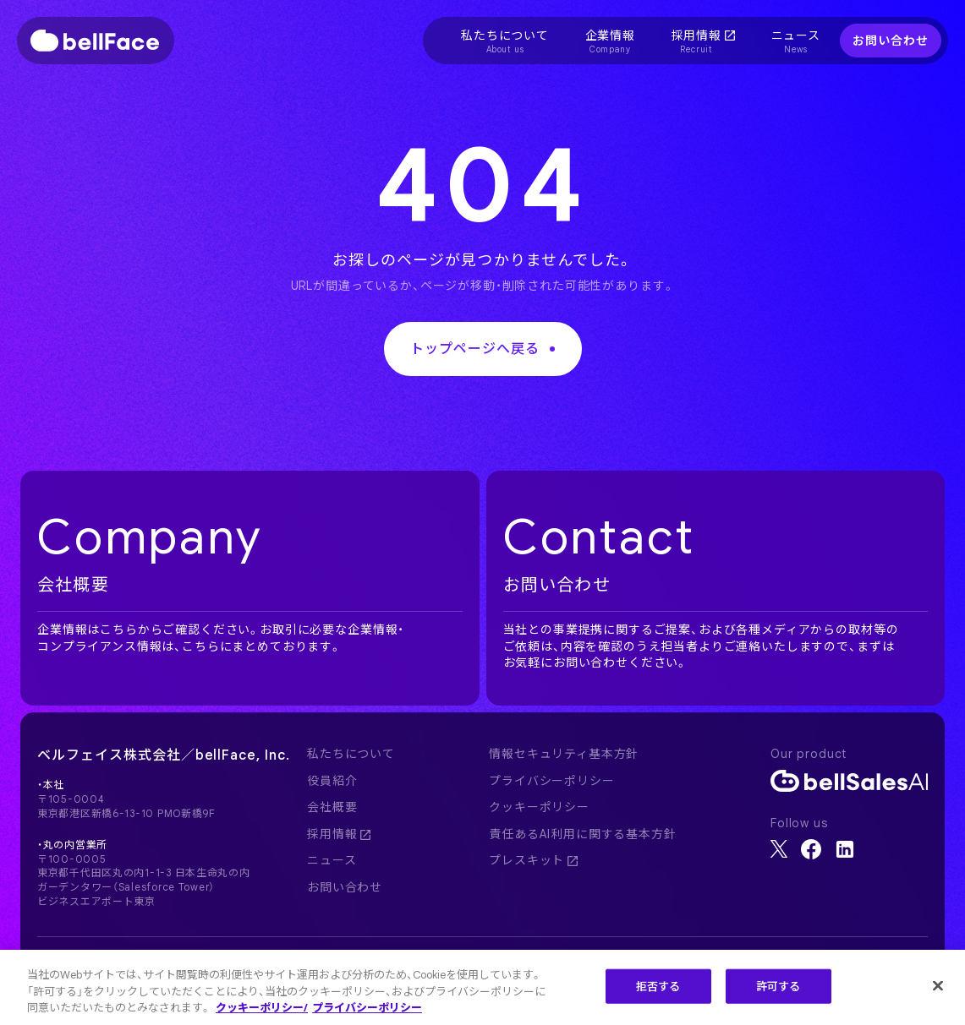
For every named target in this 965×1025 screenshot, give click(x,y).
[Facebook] (811, 849)
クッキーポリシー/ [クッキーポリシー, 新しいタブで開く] (262, 1009)
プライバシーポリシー (551, 780)
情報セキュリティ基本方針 (564, 753)
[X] (778, 849)
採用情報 (338, 834)
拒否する (658, 987)
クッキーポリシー (539, 807)
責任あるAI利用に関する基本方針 (582, 834)
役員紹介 (332, 780)
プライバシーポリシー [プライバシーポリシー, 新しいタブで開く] (367, 1009)
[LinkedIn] (845, 849)
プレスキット (533, 860)
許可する (778, 987)
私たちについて (351, 753)
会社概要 (332, 807)
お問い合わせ (890, 40)
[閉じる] (938, 987)
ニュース (331, 860)
